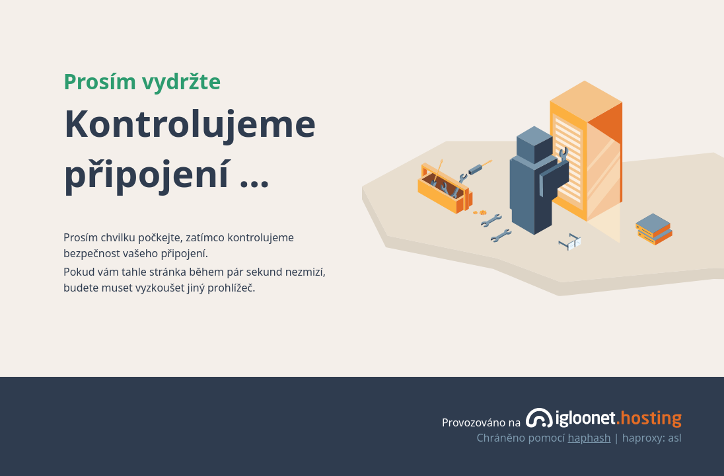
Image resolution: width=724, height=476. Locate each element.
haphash (589, 437)
